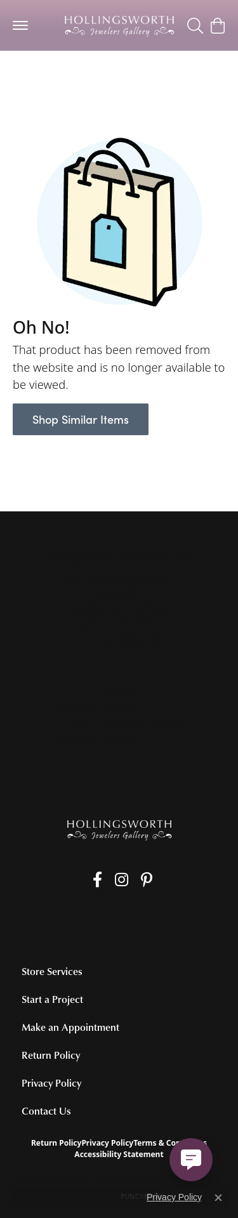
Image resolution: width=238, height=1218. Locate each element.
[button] (195, 25)
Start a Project (52, 999)
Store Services (52, 971)
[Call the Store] (119, 624)
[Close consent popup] (218, 1198)
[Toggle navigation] (20, 25)
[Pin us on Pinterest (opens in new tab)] (146, 879)
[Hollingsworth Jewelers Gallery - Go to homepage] (119, 829)
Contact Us (46, 1111)
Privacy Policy (51, 1083)
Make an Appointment (70, 1027)
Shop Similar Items (80, 419)
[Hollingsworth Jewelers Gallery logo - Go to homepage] (119, 25)
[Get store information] (119, 639)
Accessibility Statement (118, 1154)
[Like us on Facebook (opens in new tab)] (97, 879)
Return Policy (51, 1055)
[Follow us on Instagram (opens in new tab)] (121, 879)
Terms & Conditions (170, 1142)
